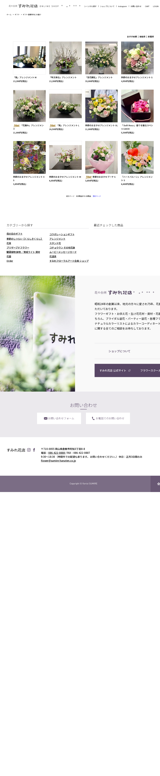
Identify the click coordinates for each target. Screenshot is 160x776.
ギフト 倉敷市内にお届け (32, 14)
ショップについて (107, 6)
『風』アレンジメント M (25, 77)
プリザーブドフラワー (18, 247)
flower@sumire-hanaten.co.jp (58, 460)
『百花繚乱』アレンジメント (99, 77)
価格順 (142, 36)
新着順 (151, 36)
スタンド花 (55, 243)
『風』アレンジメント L (64, 125)
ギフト (17, 14)
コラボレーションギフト (62, 234)
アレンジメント (57, 238)
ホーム (9, 14)
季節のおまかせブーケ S (100, 176)
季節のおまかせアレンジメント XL (101, 125)
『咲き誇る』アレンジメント (63, 77)
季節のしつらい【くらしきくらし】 (25, 238)
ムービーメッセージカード (63, 252)
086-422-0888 (56, 452)
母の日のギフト (15, 233)
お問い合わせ (136, 6)
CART (147, 6)
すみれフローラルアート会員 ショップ (69, 260)
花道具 (52, 256)
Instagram (122, 6)
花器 (9, 256)
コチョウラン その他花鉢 (62, 247)
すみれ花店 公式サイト (112, 370)
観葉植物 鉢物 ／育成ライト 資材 (23, 252)
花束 (9, 243)
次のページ (97, 196)
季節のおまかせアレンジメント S (136, 77)
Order (10, 260)
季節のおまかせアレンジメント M (65, 176)
